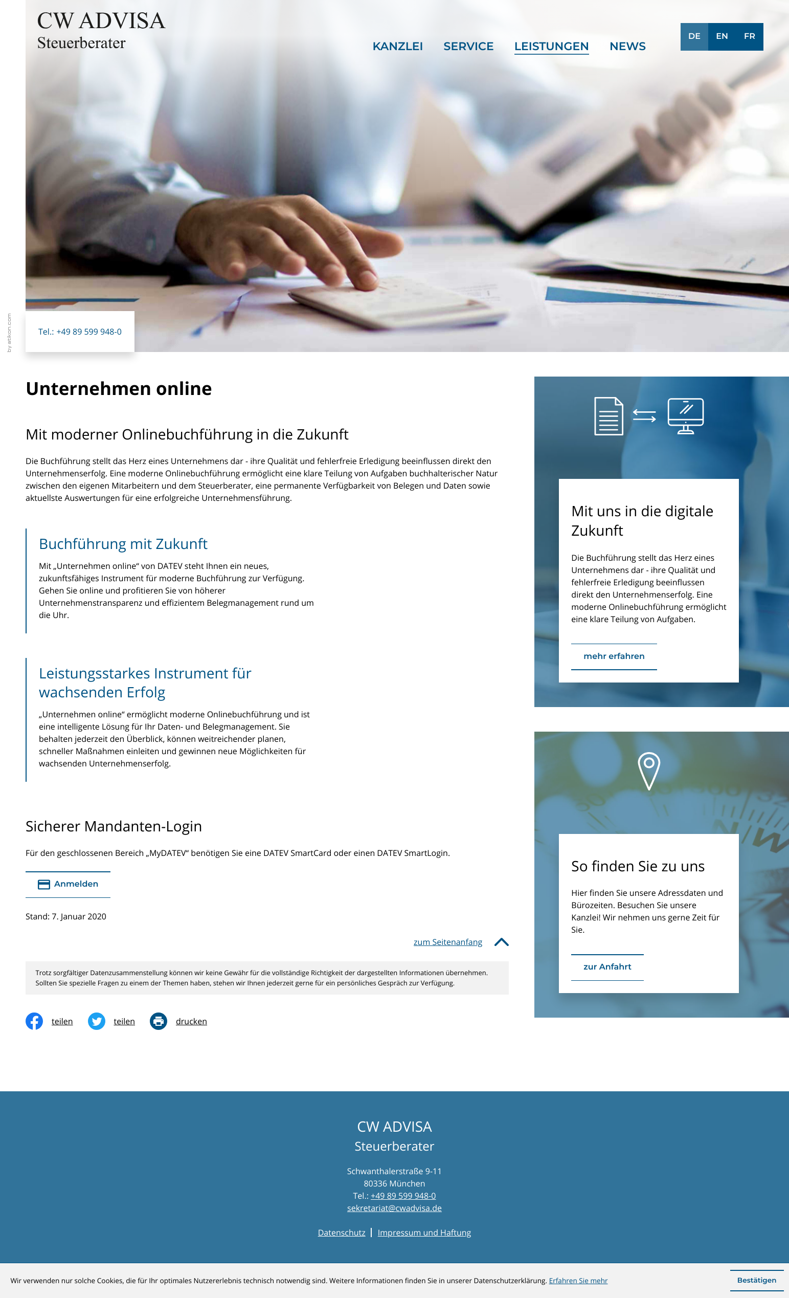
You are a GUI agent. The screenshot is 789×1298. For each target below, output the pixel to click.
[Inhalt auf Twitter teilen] (119, 1021)
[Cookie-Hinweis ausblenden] (757, 1280)
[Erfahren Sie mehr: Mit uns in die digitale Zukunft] (614, 657)
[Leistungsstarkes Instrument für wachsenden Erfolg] (179, 720)
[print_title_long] (186, 1021)
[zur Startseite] (102, 30)
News (628, 46)
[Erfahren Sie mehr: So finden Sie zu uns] (607, 967)
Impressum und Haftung (424, 1232)
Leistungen (551, 46)
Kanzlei (397, 46)
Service (469, 46)
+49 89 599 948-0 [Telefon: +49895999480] (403, 1195)
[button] (80, 331)
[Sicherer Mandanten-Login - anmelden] (68, 884)
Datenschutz (342, 1232)
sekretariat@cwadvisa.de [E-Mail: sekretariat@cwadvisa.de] (394, 1208)
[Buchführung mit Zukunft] (179, 581)
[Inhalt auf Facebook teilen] (57, 1021)
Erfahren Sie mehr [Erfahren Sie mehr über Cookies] (578, 1280)
